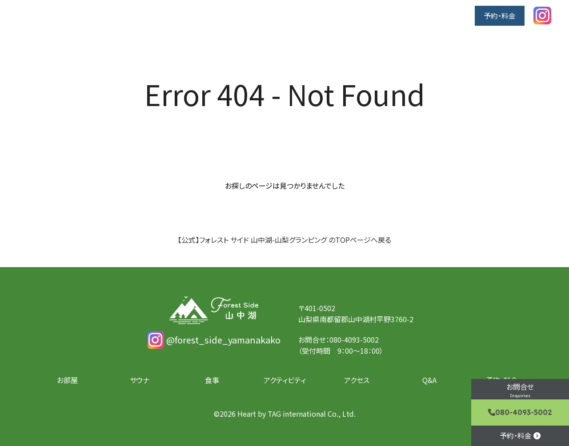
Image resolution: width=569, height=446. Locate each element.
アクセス (425, 15)
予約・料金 (500, 15)
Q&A (459, 15)
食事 (336, 15)
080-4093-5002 (520, 412)
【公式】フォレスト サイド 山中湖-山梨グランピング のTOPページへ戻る (284, 239)
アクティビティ (378, 15)
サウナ (306, 15)
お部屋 (272, 15)
